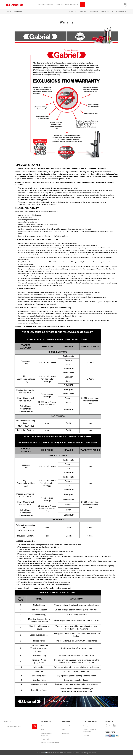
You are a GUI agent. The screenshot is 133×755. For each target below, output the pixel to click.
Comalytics (49, 753)
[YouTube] (110, 725)
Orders (64, 730)
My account (66, 726)
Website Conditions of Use (50, 743)
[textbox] (58, 4)
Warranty (86, 735)
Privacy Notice (45, 739)
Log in (125, 6)
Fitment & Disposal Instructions (89, 730)
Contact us (44, 726)
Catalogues (87, 726)
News (42, 730)
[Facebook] (106, 725)
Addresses (65, 733)
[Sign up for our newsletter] (18, 726)
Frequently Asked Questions (46, 734)
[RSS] (114, 725)
